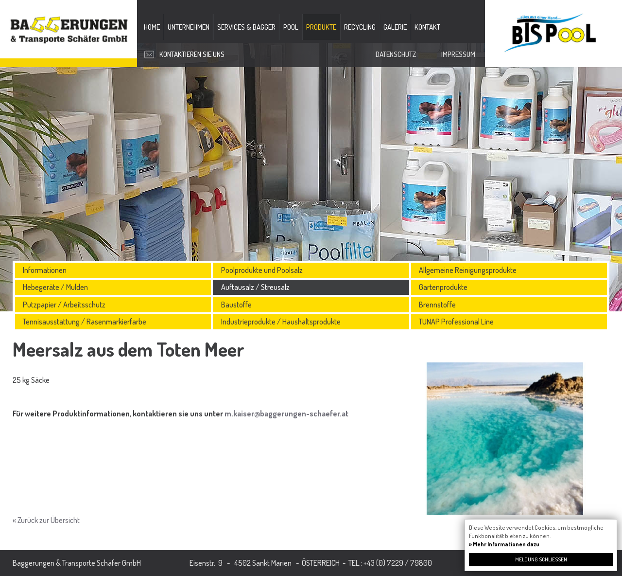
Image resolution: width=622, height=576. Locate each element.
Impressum (458, 54)
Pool (290, 27)
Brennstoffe (437, 304)
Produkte (321, 27)
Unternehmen (188, 27)
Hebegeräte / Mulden (55, 287)
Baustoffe (236, 304)
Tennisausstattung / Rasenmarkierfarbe (84, 321)
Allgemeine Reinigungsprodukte (468, 270)
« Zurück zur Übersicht (46, 520)
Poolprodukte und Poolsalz (262, 270)
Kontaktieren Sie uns (192, 54)
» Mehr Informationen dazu (504, 544)
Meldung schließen (541, 559)
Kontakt (427, 27)
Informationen (45, 270)
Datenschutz (396, 54)
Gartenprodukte (443, 287)
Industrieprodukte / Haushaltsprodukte (281, 321)
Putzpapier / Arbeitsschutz (64, 304)
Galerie (395, 27)
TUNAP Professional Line (456, 321)
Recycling (360, 27)
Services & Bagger (246, 27)
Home (152, 27)
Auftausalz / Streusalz (255, 287)
